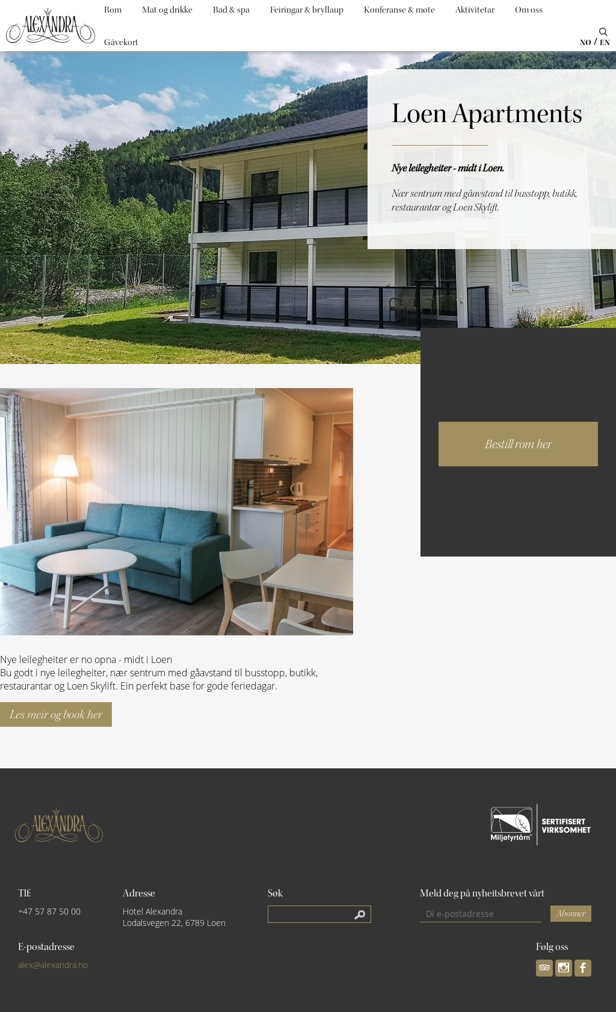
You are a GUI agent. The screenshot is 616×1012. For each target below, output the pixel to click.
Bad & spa (231, 10)
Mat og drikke (167, 10)
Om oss (529, 10)
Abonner (570, 913)
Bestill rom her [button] (518, 444)
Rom (113, 10)
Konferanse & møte (399, 10)
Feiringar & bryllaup (306, 10)
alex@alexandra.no (53, 964)
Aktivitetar (474, 10)
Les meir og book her (56, 714)
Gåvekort (121, 42)
